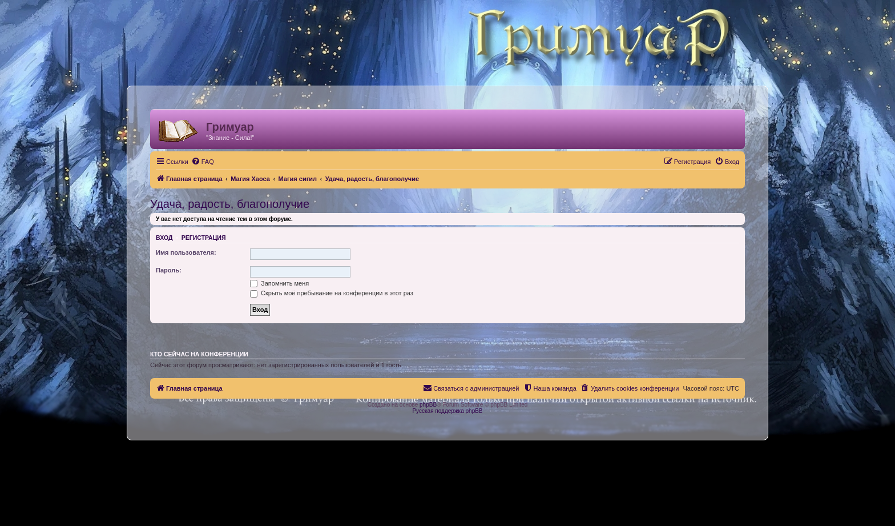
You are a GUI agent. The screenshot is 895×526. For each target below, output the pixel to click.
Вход (164, 237)
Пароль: (169, 270)
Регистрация (204, 237)
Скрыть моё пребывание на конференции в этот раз (331, 293)
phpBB (428, 404)
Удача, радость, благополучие (229, 204)
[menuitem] (202, 161)
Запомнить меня (279, 283)
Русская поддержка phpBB (447, 411)
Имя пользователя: (186, 252)
